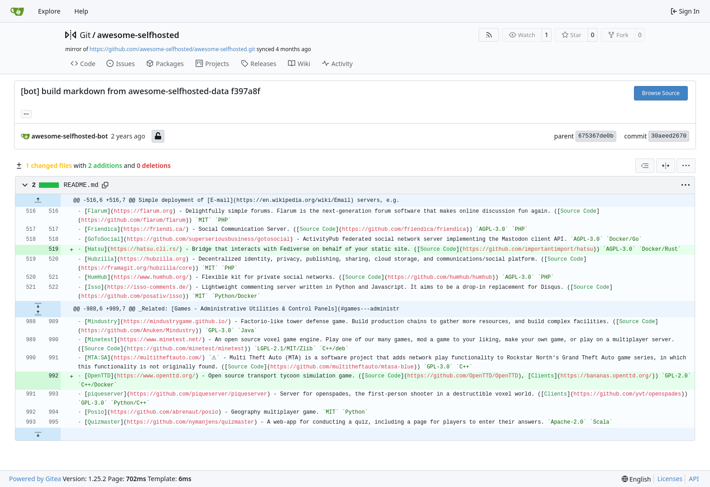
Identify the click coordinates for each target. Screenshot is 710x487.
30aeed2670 (668, 136)
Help (81, 11)
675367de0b (596, 136)
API (694, 478)
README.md (81, 185)
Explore (49, 11)
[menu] (686, 165)
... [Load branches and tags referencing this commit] (26, 113)
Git (85, 34)
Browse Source (661, 93)
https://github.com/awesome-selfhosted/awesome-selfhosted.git (172, 49)
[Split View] (665, 165)
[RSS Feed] (489, 35)
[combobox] (644, 165)
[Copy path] (105, 185)
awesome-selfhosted (138, 34)
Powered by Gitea (35, 478)
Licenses (670, 478)
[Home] (17, 11)
